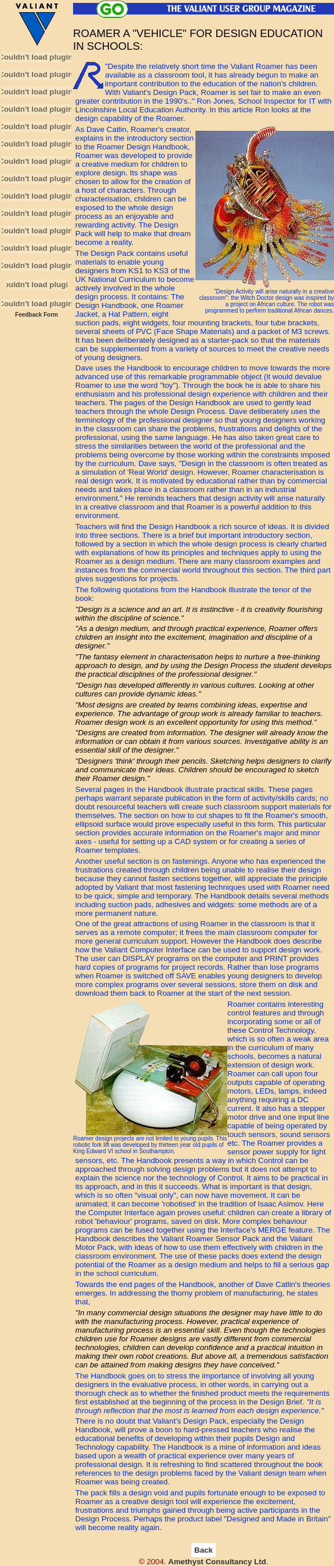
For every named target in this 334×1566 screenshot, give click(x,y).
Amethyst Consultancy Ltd (217, 1561)
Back (203, 1550)
